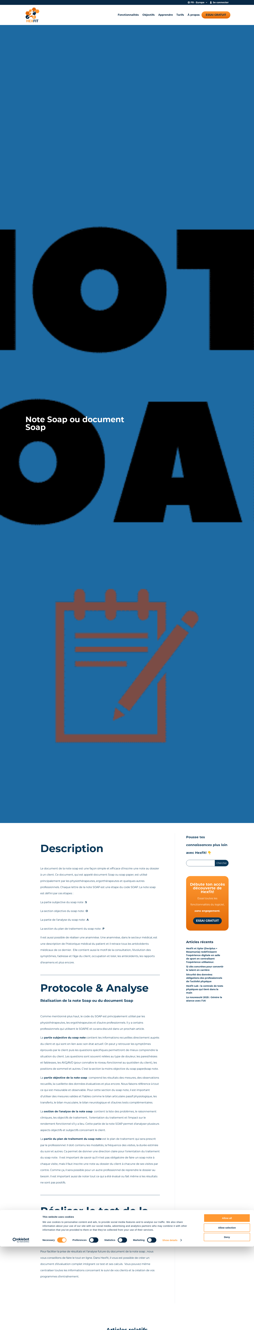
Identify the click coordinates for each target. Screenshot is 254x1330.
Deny (227, 1320)
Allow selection (227, 1311)
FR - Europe (197, 2)
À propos (194, 14)
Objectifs (148, 14)
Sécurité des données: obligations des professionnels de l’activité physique (204, 978)
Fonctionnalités (128, 14)
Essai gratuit (216, 14)
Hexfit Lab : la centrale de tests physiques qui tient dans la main (204, 989)
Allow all (227, 1301)
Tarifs (180, 14)
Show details (170, 1323)
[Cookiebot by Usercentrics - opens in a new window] (21, 1323)
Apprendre (165, 14)
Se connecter (221, 2)
